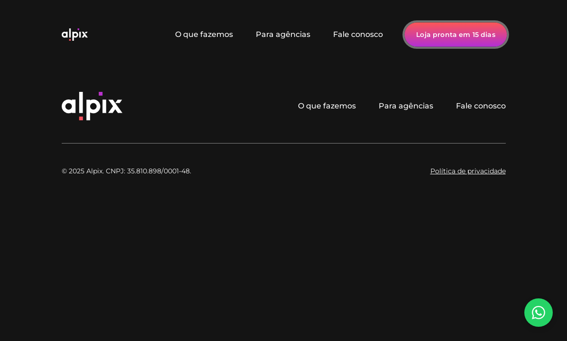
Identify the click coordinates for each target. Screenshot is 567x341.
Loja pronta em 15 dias (456, 34)
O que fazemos (204, 34)
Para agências (283, 34)
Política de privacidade (468, 171)
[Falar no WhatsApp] (538, 312)
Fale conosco (358, 34)
